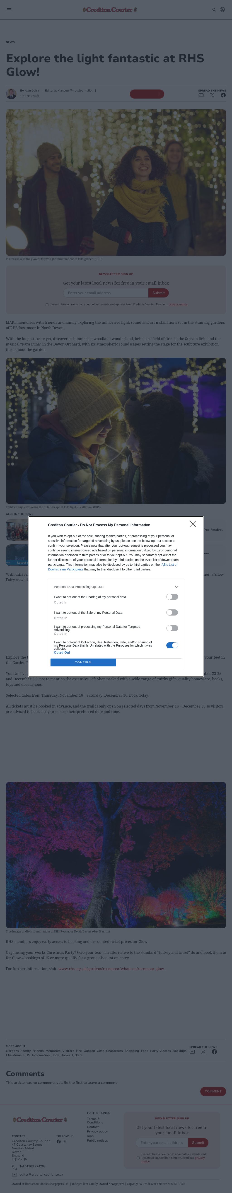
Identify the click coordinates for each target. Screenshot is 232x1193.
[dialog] (116, 597)
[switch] (172, 597)
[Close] (194, 525)
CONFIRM (83, 662)
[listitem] (116, 586)
